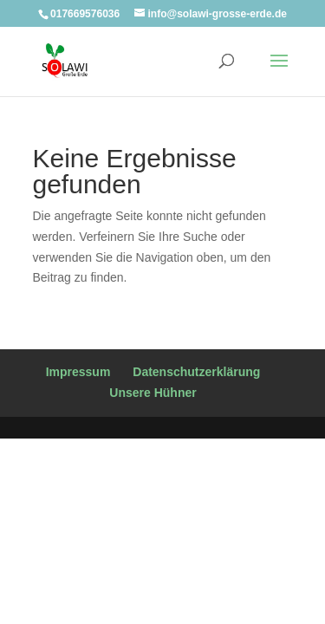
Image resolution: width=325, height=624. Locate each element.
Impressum (78, 372)
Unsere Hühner (152, 393)
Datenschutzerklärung (196, 372)
